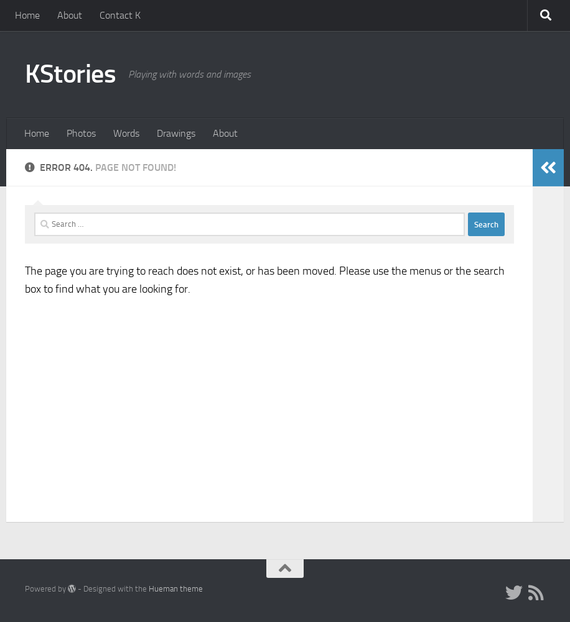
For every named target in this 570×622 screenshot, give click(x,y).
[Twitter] (514, 592)
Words (126, 133)
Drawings (176, 133)
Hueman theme (176, 588)
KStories (70, 73)
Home (27, 15)
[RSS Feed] (536, 592)
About (69, 15)
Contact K (120, 15)
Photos (81, 133)
